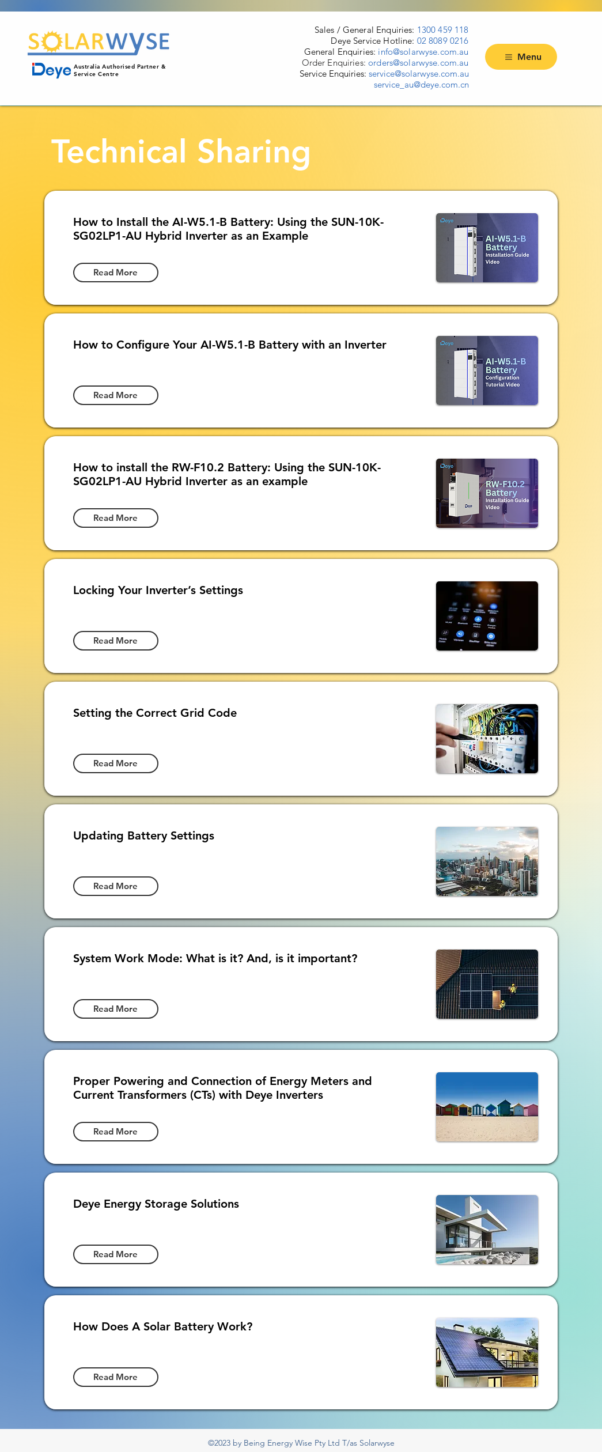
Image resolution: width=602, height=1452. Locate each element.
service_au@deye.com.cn (421, 84)
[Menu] (521, 57)
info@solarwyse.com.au (423, 51)
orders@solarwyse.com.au (418, 62)
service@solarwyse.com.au (419, 73)
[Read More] (115, 272)
